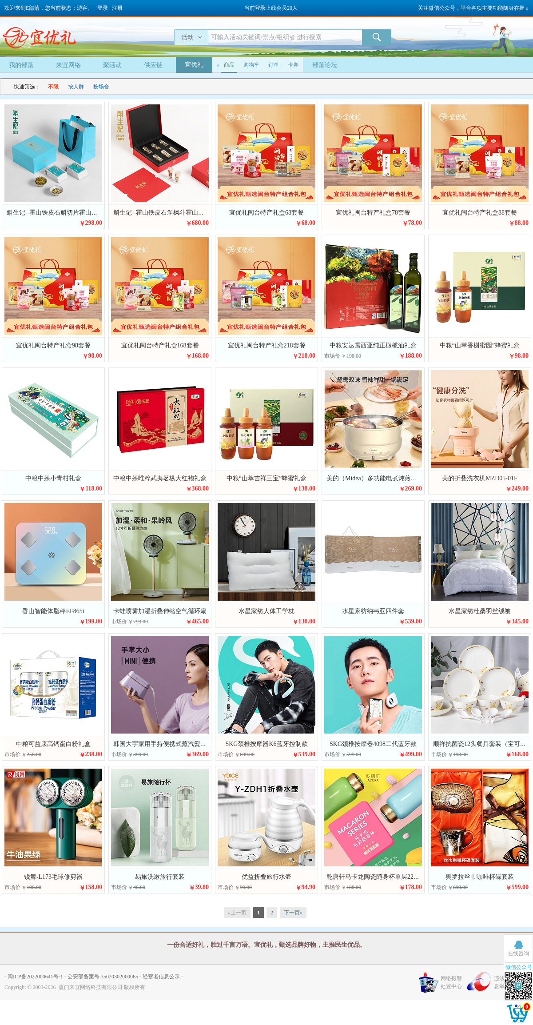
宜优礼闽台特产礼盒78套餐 (373, 212)
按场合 (101, 87)
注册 (117, 8)
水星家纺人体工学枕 (266, 611)
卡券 (293, 65)
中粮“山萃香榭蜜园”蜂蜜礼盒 (480, 345)
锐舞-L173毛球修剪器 (53, 876)
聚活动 (112, 65)
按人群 (76, 87)
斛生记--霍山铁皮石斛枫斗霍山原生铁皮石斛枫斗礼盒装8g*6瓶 (199, 212)
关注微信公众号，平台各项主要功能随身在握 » (473, 8)
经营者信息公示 (161, 976)
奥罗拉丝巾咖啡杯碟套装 (479, 876)
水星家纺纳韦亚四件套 (373, 611)
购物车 (251, 65)
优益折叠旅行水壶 (266, 876)
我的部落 (21, 65)
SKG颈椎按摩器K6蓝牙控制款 (266, 744)
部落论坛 (324, 65)
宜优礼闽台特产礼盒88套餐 (479, 212)
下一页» (293, 912)
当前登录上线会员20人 (271, 8)
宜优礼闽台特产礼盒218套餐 (267, 345)
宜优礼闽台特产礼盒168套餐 (160, 345)
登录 (102, 8)
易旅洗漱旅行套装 (160, 876)
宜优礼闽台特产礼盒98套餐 (53, 345)
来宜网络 (68, 65)
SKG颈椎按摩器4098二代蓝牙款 (373, 744)
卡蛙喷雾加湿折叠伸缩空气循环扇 (160, 611)
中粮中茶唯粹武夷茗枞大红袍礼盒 (160, 478)
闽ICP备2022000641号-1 (35, 976)
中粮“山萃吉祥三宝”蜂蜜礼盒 (266, 478)
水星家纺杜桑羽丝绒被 (480, 611)
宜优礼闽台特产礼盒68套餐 (266, 212)
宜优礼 (194, 64)
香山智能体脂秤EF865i (53, 611)
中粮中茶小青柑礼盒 (53, 478)
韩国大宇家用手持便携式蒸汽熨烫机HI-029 (172, 744)
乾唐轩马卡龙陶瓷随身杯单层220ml (374, 876)
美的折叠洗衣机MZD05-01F (479, 478)
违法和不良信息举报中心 (510, 982)
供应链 (153, 65)
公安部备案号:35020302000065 (103, 976)
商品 (229, 65)
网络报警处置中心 (451, 982)
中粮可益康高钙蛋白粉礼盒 (53, 744)
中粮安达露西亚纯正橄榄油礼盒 (373, 345)
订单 (273, 65)
